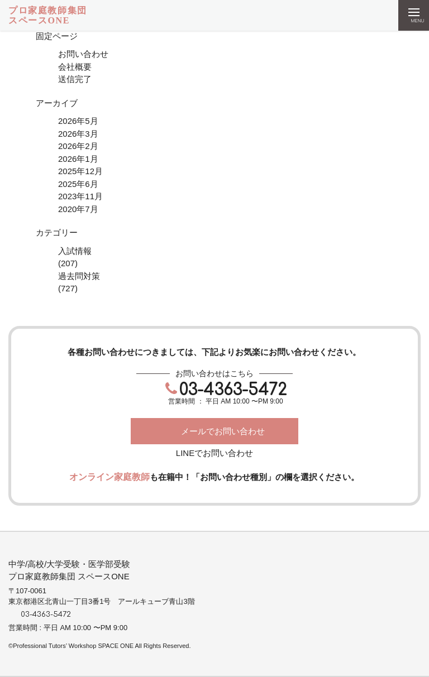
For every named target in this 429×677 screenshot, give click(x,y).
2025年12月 (80, 171)
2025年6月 (78, 184)
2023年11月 (80, 196)
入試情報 (75, 251)
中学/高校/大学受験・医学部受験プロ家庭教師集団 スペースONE (69, 570)
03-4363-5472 (233, 390)
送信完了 (75, 79)
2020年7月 (78, 209)
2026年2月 (78, 146)
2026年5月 (78, 121)
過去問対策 (79, 276)
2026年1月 (78, 159)
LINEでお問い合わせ (214, 453)
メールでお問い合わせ (223, 431)
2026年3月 (78, 133)
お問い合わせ (83, 54)
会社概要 (75, 66)
